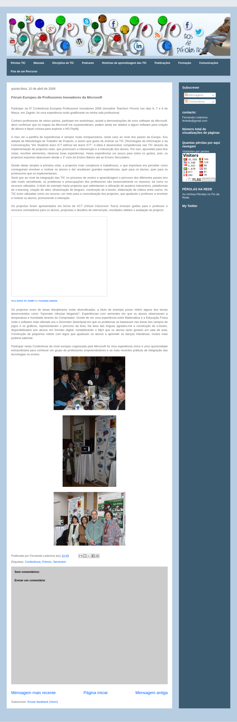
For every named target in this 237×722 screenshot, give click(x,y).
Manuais (39, 63)
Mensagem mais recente (33, 693)
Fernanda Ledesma (48, 301)
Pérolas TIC (18, 63)
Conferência (32, 561)
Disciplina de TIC (63, 63)
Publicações (162, 63)
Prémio (46, 561)
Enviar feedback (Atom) (43, 701)
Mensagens (194, 95)
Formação (184, 63)
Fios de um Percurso (24, 71)
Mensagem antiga (151, 693)
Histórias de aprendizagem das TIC (124, 63)
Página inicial (96, 693)
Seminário (59, 561)
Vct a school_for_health (22, 301)
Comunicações (208, 63)
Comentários (195, 101)
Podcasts (88, 63)
